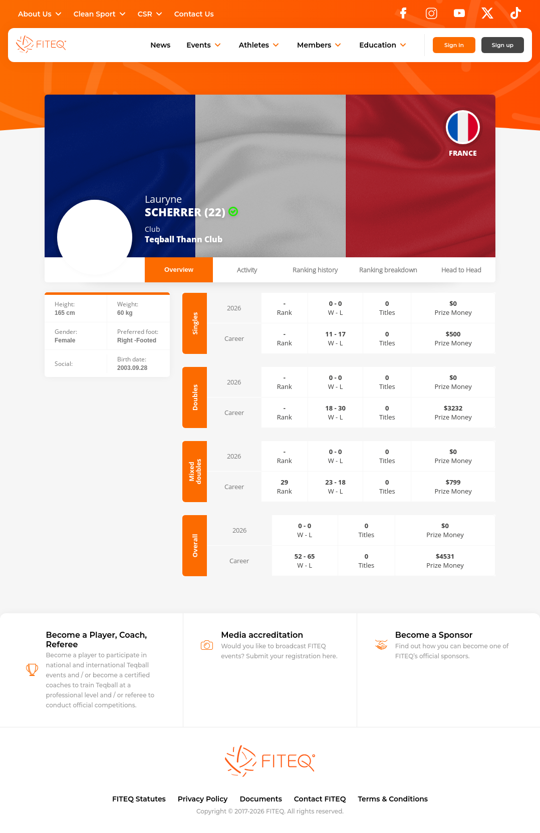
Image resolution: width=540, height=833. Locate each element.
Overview (178, 269)
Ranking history (315, 269)
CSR (151, 14)
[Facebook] (403, 16)
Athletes (260, 45)
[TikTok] (515, 16)
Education (383, 45)
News (160, 45)
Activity (247, 269)
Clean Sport (101, 14)
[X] (487, 16)
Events (204, 45)
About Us (41, 14)
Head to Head (461, 269)
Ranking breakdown (388, 269)
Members (320, 45)
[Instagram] (431, 16)
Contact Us (194, 14)
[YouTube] (459, 16)
